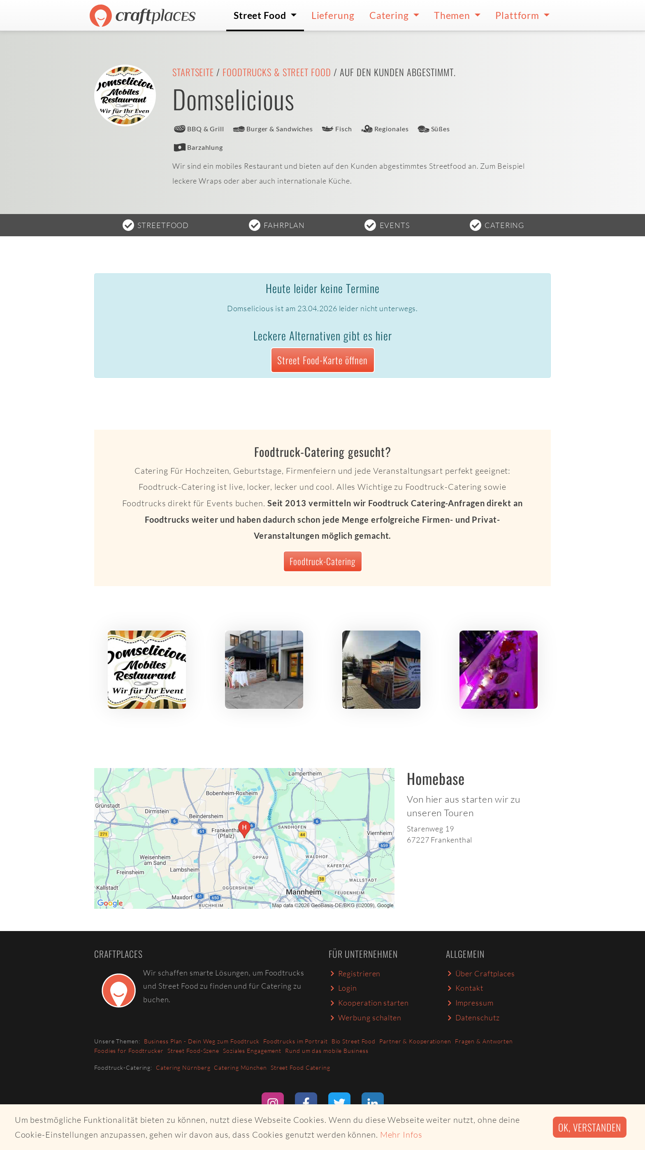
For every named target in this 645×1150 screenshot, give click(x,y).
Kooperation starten (369, 1002)
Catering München (240, 1067)
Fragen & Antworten (484, 1041)
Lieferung (333, 15)
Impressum (470, 1002)
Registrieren (355, 973)
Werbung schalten (365, 1017)
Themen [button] (453, 15)
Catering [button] (390, 15)
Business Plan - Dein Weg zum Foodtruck (202, 1041)
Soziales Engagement (252, 1050)
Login (343, 987)
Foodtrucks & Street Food (277, 72)
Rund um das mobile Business (326, 1050)
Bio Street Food (354, 1041)
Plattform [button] (518, 15)
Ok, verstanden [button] (589, 1127)
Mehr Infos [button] (401, 1134)
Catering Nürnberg (183, 1067)
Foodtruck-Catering (322, 561)
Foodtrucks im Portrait (295, 1041)
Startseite (193, 72)
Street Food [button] (261, 15)
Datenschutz (472, 1017)
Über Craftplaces (480, 973)
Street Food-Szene (193, 1050)
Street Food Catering (300, 1067)
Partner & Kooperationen (415, 1041)
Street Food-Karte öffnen (322, 360)
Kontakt (464, 987)
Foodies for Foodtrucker (129, 1050)
